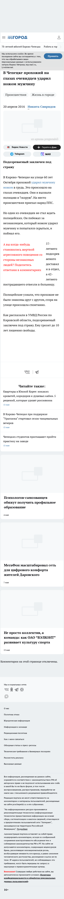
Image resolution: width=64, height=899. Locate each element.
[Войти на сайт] (58, 37)
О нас (6, 708)
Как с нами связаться (14, 739)
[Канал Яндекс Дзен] (47, 147)
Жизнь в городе (43, 95)
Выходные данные (13, 764)
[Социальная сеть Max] (47, 154)
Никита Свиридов (41, 107)
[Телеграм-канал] (17, 154)
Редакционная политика (15, 733)
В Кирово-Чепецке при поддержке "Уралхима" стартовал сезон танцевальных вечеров (32, 421)
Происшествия (15, 95)
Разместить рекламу (14, 757)
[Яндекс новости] (17, 147)
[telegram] (38, 372)
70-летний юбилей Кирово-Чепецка (21, 46)
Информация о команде (15, 727)
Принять (53, 56)
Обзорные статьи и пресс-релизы (20, 745)
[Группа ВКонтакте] (6, 689)
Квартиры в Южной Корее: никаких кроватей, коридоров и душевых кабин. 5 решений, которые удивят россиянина (32, 398)
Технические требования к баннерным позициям (27, 751)
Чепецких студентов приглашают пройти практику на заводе (32, 441)
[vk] (27, 372)
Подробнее (22, 829)
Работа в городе (52, 46)
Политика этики (11, 714)
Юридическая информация (17, 720)
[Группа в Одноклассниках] (11, 689)
